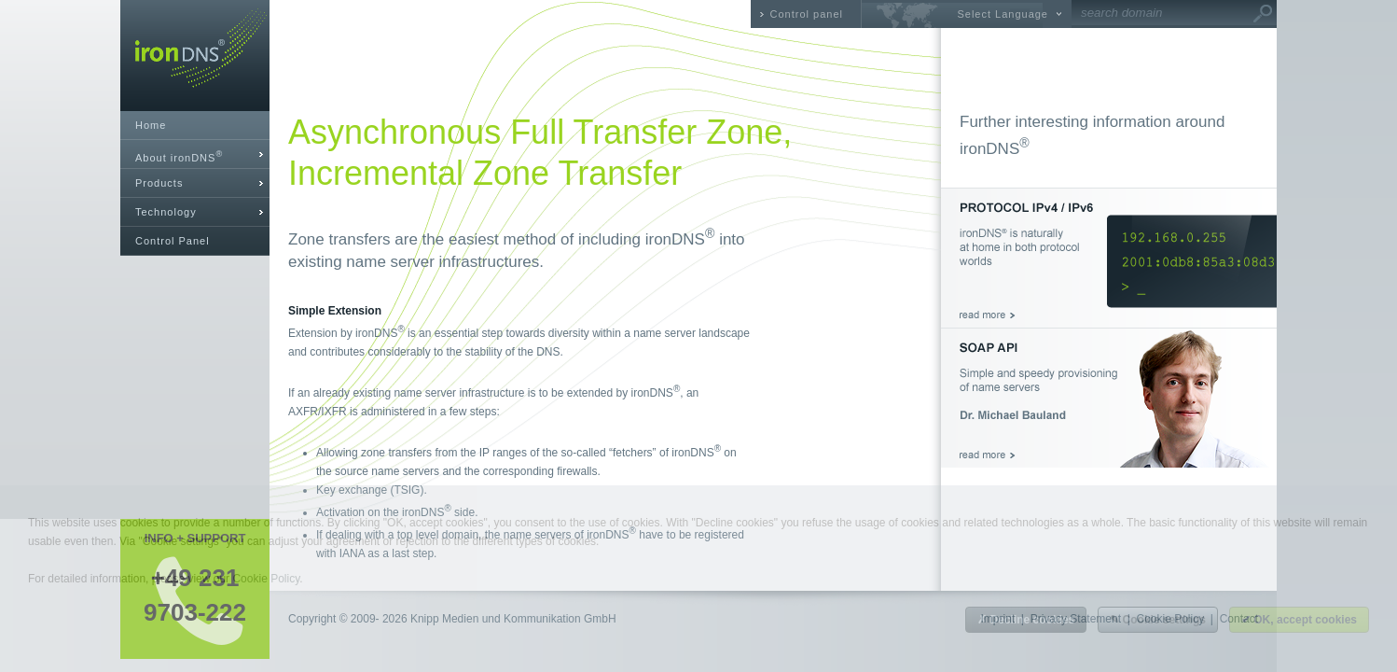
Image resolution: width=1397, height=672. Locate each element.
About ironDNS (179, 156)
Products (159, 183)
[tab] (195, 154)
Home (150, 125)
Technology (166, 211)
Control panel (806, 14)
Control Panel (172, 240)
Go (1263, 14)
